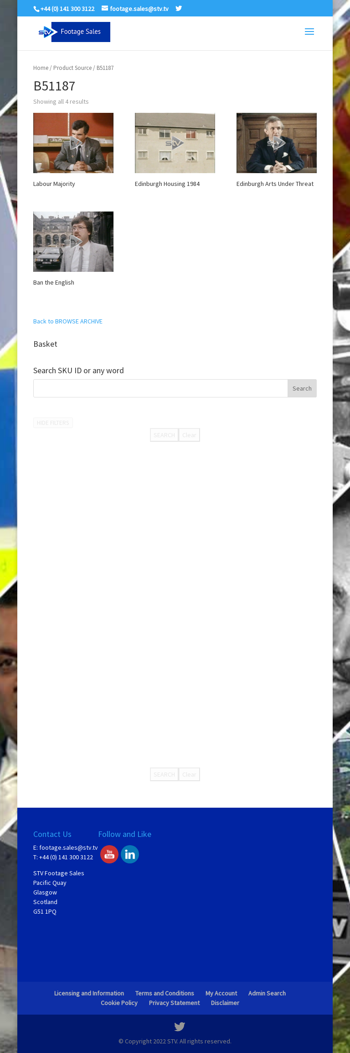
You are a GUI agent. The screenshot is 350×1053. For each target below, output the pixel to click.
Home (40, 68)
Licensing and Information (89, 993)
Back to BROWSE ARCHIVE (68, 321)
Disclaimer (225, 1003)
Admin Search (267, 993)
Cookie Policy (119, 1003)
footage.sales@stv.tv (68, 847)
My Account (221, 993)
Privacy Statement (174, 1003)
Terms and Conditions (164, 993)
